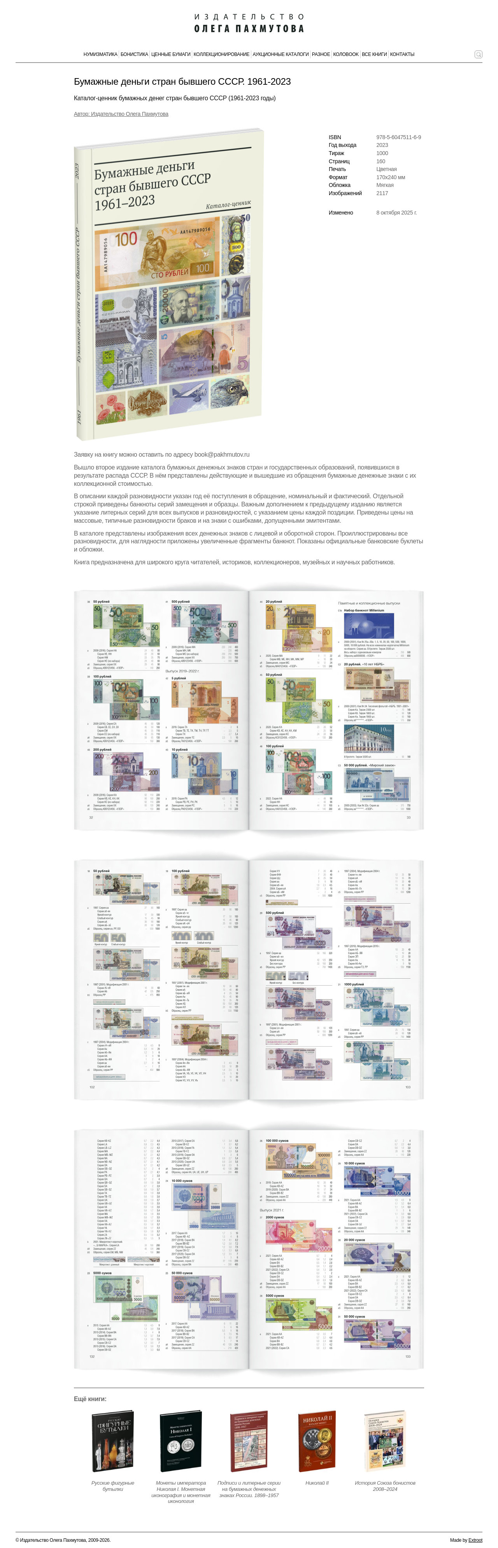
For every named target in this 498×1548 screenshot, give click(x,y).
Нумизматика (100, 54)
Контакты (402, 54)
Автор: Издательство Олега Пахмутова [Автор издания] (121, 114)
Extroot (475, 1540)
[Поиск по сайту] (478, 54)
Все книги (374, 54)
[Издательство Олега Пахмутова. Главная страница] (249, 23)
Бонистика (134, 54)
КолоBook (346, 54)
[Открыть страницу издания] (113, 1441)
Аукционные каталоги (281, 54)
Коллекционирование (222, 54)
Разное (321, 54)
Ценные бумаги (171, 54)
